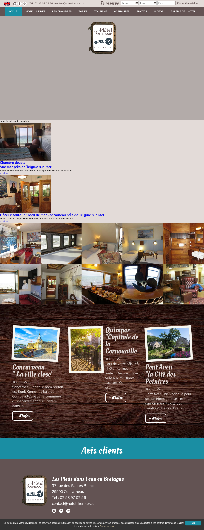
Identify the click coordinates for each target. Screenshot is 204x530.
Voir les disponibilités (187, 3)
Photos (141, 11)
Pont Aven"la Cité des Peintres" (160, 374)
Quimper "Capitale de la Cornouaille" (122, 340)
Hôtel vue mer (35, 11)
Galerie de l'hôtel (183, 11)
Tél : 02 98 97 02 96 (42, 3)
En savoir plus (107, 526)
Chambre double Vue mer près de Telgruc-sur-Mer (25, 164)
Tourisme (100, 11)
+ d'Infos (23, 416)
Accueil (13, 11)
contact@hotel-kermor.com (70, 3)
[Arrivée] (130, 3)
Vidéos (159, 11)
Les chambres (62, 11)
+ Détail (4, 173)
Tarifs (83, 11)
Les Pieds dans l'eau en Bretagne (88, 479)
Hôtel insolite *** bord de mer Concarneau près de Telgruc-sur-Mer (52, 215)
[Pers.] (166, 3)
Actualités (122, 11)
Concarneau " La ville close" (32, 371)
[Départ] (148, 3)
